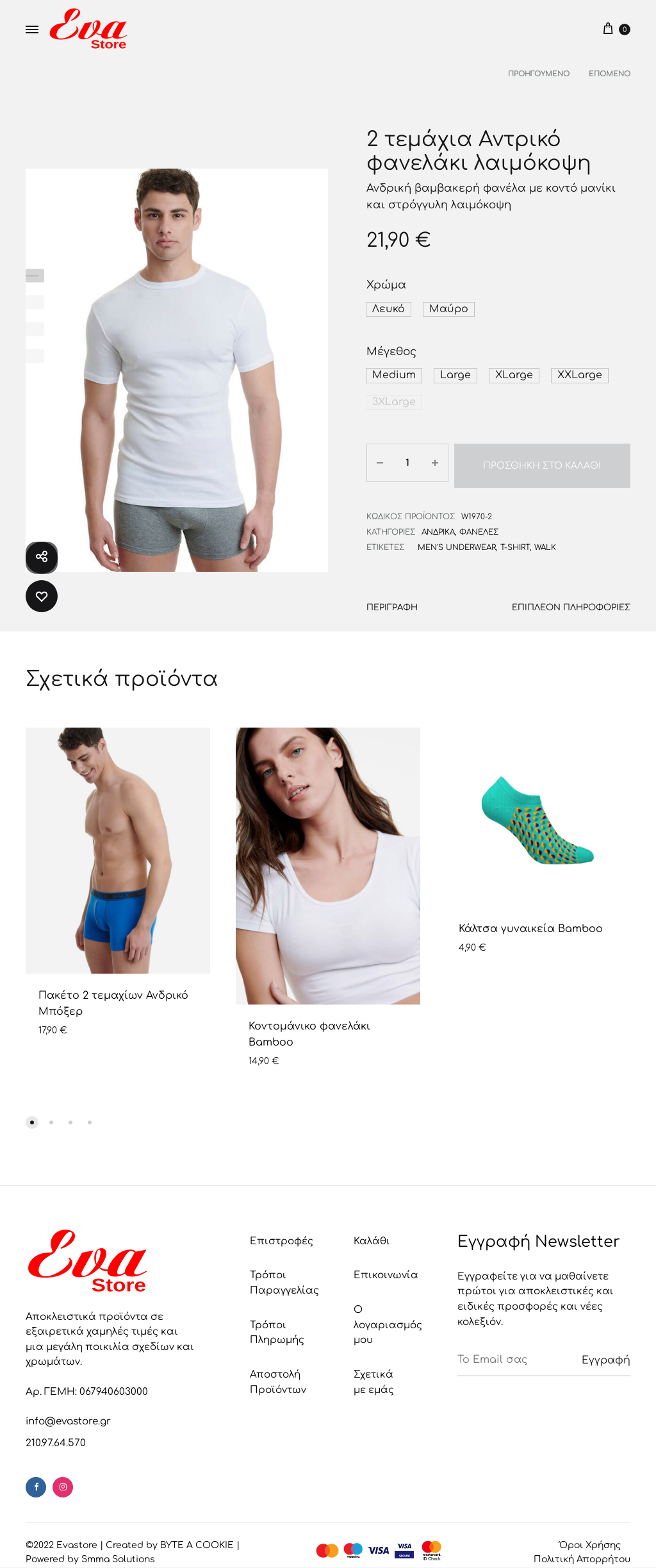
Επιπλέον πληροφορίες (572, 598)
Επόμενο (609, 74)
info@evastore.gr (68, 1413)
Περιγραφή (391, 598)
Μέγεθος (391, 351)
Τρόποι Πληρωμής (277, 1325)
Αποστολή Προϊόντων (278, 1374)
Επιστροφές (281, 1233)
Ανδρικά (438, 523)
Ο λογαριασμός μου (388, 1316)
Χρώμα (386, 285)
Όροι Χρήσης (590, 1537)
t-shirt (515, 538)
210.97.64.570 (56, 1435)
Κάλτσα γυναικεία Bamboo (531, 920)
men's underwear (457, 538)
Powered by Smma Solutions (90, 1551)
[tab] (391, 602)
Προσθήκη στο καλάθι (541, 460)
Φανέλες (478, 523)
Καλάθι (372, 1233)
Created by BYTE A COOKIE (170, 1537)
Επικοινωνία (386, 1267)
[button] (386, 309)
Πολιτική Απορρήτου (582, 1551)
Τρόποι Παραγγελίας (284, 1275)
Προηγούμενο (539, 74)
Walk (545, 538)
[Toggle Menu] (32, 30)
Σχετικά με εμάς (374, 1374)
